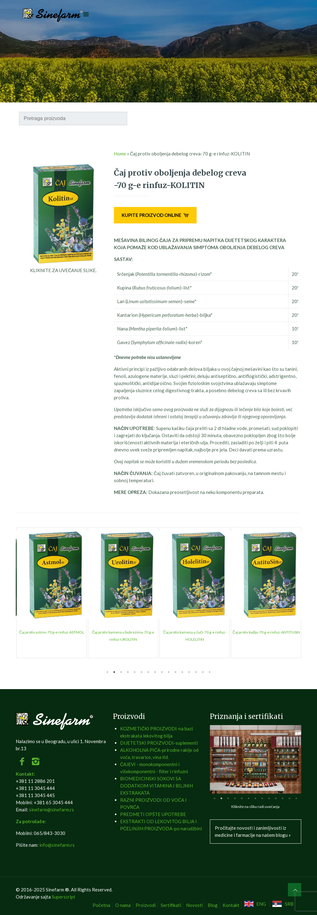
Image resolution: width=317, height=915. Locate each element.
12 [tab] (182, 672)
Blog (213, 905)
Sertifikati (171, 905)
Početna (101, 905)
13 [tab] (189, 672)
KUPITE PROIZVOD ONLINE (155, 215)
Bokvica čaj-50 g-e (123, 632)
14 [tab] (196, 672)
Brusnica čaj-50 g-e (266, 632)
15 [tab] (203, 672)
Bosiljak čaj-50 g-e (195, 632)
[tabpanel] (51, 592)
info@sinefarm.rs (57, 845)
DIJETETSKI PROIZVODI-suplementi (159, 743)
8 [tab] (155, 672)
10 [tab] (169, 672)
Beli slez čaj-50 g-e (51, 632)
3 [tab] (121, 672)
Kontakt (231, 905)
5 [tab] (135, 672)
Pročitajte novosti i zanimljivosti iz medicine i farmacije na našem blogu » (253, 831)
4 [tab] (128, 672)
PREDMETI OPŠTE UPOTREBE (153, 814)
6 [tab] (141, 672)
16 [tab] (209, 672)
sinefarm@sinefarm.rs (51, 809)
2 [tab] (114, 672)
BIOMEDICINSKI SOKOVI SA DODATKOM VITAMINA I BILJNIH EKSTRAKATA (156, 786)
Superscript (63, 896)
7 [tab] (148, 672)
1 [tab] (107, 672)
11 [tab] (175, 672)
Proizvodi (146, 905)
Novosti (194, 905)
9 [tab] (162, 672)
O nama (123, 905)
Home (120, 153)
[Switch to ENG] (256, 904)
